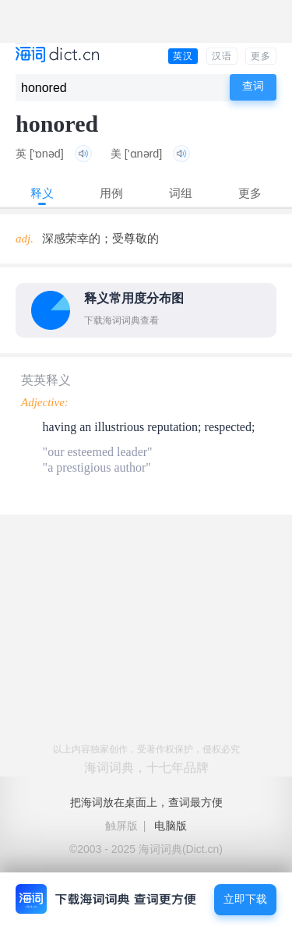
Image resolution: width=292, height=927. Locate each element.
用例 (111, 193)
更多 (261, 56)
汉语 (222, 56)
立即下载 (245, 899)
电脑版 (170, 825)
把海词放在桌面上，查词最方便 (146, 802)
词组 (180, 193)
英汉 (183, 56)
